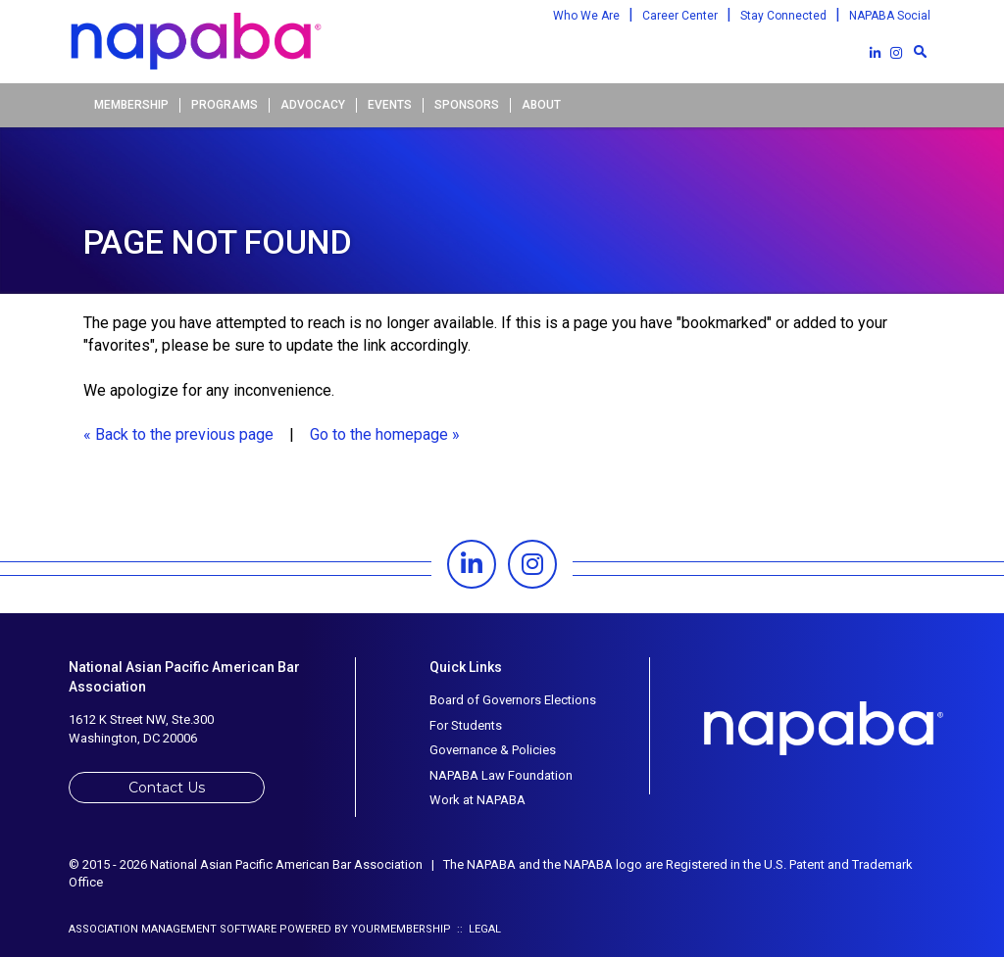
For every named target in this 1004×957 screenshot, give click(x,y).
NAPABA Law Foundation (501, 775)
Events (390, 105)
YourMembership (401, 929)
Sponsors (466, 105)
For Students (465, 725)
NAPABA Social (889, 16)
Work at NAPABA (477, 799)
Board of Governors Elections (512, 700)
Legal (485, 929)
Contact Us (166, 787)
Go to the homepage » (385, 434)
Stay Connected (783, 16)
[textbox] (919, 51)
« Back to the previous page (178, 434)
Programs (224, 105)
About (541, 105)
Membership (131, 105)
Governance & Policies (492, 749)
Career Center (680, 16)
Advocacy (312, 105)
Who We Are (586, 16)
